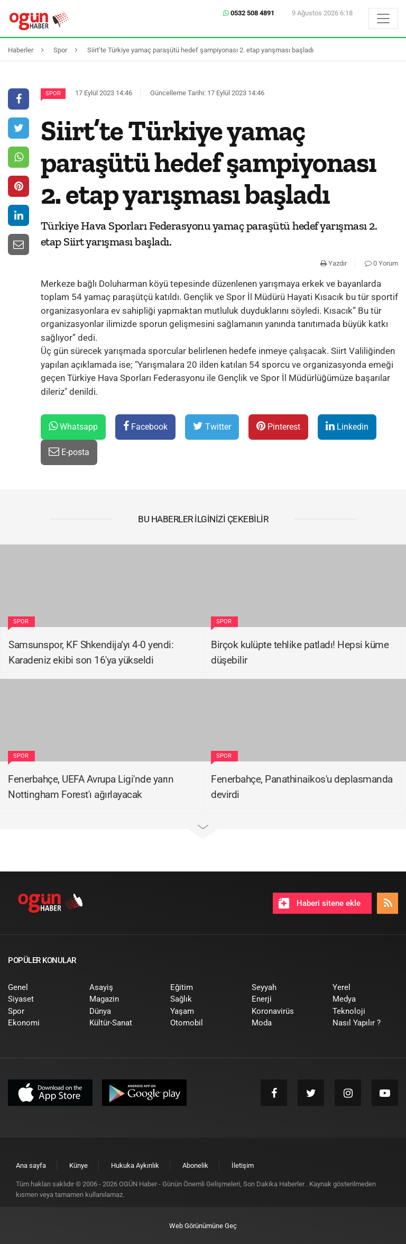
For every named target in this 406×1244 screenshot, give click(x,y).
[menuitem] (40, 988)
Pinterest (278, 426)
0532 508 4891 (248, 13)
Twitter (212, 426)
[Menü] (383, 18)
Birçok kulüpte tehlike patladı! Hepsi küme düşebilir (300, 652)
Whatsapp (73, 426)
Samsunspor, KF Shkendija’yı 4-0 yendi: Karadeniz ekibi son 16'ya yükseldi (90, 652)
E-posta (69, 451)
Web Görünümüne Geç (203, 1226)
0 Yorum (381, 263)
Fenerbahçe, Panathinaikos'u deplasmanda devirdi (302, 787)
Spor (53, 93)
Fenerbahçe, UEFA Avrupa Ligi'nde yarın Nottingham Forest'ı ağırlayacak (90, 787)
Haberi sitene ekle (320, 903)
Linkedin (347, 426)
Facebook (145, 426)
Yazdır (333, 263)
